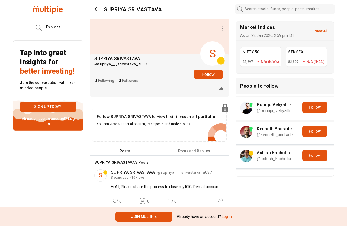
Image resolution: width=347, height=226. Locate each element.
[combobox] (285, 9)
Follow (208, 74)
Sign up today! (48, 106)
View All (321, 31)
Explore (48, 28)
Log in (226, 216)
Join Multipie (144, 216)
